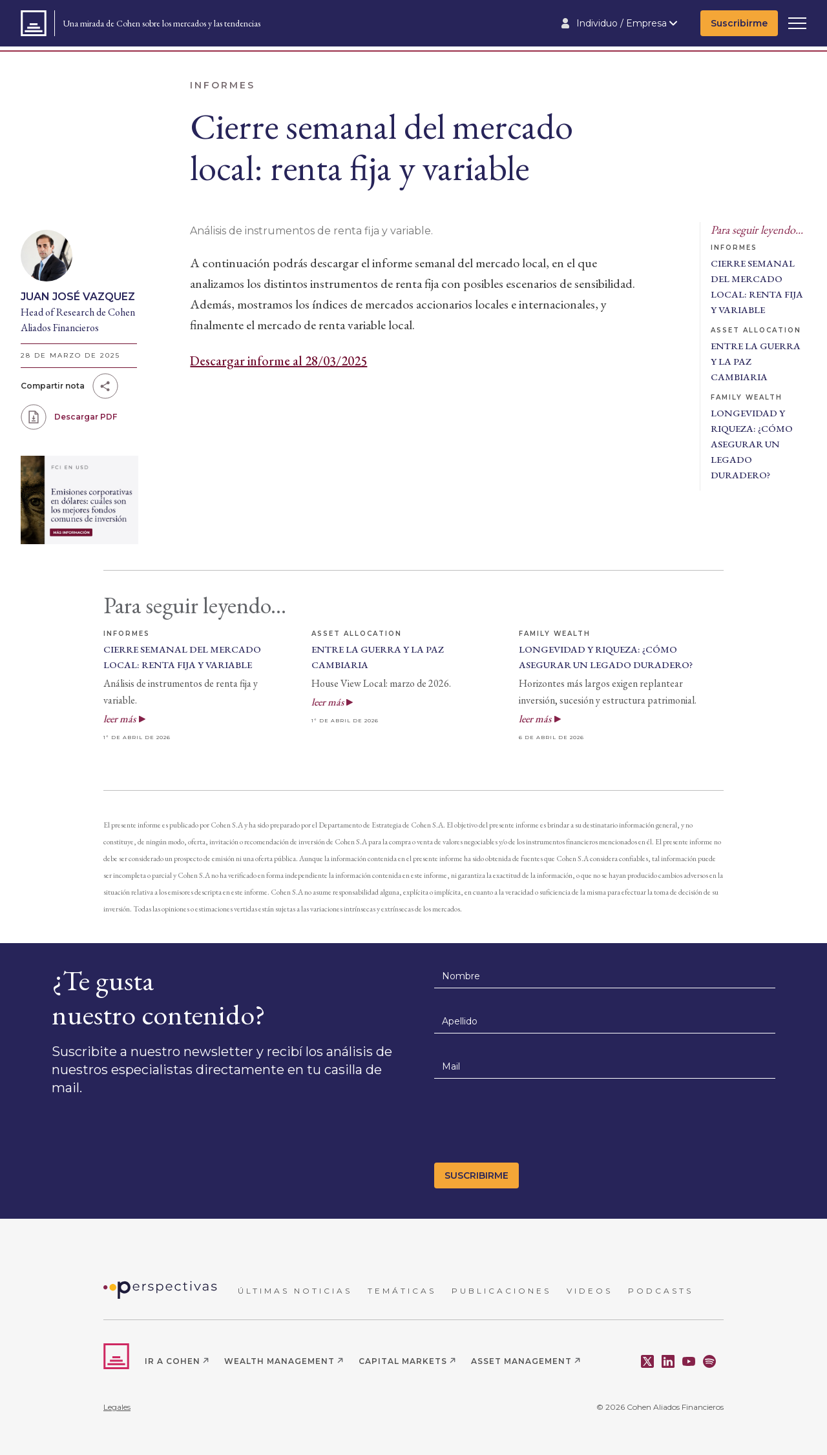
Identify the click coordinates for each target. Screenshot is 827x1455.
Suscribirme (739, 23)
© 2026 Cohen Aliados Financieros (660, 1407)
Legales (117, 1407)
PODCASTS (660, 1291)
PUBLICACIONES (501, 1291)
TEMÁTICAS (402, 1291)
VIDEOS (589, 1291)
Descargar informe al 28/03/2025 (278, 360)
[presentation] (532, 1124)
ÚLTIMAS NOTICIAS (295, 1291)
